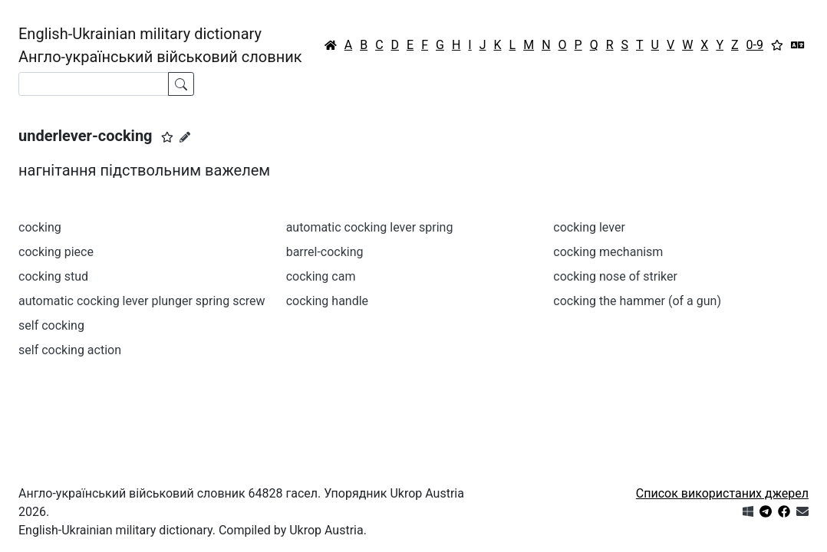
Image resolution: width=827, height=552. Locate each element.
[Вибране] (777, 45)
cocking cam (321, 276)
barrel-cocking (325, 252)
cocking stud (53, 276)
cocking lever (589, 227)
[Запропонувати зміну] (185, 137)
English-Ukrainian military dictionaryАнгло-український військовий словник (160, 45)
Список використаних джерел (722, 493)
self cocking (51, 325)
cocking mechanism (608, 252)
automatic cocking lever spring (369, 227)
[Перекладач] (798, 45)
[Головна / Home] (331, 45)
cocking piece (56, 252)
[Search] (93, 84)
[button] (167, 137)
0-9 (754, 45)
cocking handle (327, 301)
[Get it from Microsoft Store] (748, 511)
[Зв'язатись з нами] (802, 511)
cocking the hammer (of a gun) (637, 301)
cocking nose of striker (615, 276)
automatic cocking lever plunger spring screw (141, 301)
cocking (39, 227)
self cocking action (69, 350)
